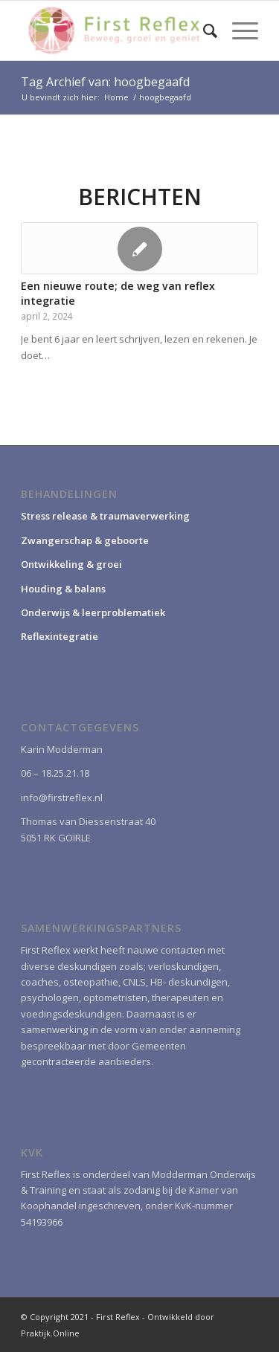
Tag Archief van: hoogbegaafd (105, 82)
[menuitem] (202, 30)
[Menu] (237, 30)
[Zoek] (202, 30)
